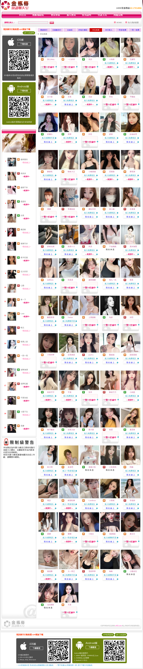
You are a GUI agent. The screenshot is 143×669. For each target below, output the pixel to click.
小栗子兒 (24, 412)
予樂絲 (132, 97)
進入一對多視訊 (68, 471)
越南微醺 (92, 280)
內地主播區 (82, 30)
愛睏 (69, 534)
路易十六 (71, 246)
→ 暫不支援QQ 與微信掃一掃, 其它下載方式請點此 (74, 665)
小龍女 (91, 534)
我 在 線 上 (68, 104)
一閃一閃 (24, 356)
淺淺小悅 (92, 467)
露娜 (49, 534)
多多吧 (70, 467)
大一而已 (71, 571)
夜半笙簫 (24, 258)
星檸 (69, 134)
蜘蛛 (111, 571)
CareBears (92, 500)
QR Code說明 (29, 33)
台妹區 (70, 30)
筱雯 (111, 430)
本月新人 (108, 30)
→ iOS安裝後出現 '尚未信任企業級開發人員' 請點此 (34, 665)
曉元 (22, 328)
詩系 (22, 215)
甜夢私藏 (24, 384)
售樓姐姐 (71, 209)
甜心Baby (50, 59)
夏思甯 (132, 430)
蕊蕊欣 (23, 201)
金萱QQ (50, 280)
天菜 (69, 605)
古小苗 (50, 97)
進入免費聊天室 (48, 138)
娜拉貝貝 (92, 209)
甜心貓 (111, 209)
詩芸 (90, 134)
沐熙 (131, 317)
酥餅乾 (50, 172)
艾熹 (69, 97)
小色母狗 (112, 467)
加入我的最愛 (133, 22)
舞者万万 (112, 392)
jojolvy (91, 355)
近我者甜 (71, 355)
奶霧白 (50, 134)
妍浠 (111, 134)
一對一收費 (134, 30)
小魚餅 (111, 59)
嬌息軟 (23, 229)
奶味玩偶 (50, 246)
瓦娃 (90, 97)
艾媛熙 (132, 59)
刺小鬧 (50, 467)
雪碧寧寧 (92, 571)
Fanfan (70, 317)
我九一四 (112, 280)
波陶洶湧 (24, 370)
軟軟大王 (71, 172)
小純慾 (132, 392)
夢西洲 (132, 172)
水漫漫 (132, 209)
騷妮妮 (111, 355)
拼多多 (23, 173)
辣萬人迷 (24, 342)
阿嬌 (131, 467)
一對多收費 (121, 30)
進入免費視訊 (110, 63)
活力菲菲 (24, 272)
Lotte (22, 314)
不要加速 (24, 398)
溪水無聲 (133, 246)
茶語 (90, 59)
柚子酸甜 (50, 430)
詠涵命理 (133, 134)
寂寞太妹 (71, 430)
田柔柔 (70, 280)
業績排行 (43, 30)
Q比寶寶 (50, 605)
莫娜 (22, 426)
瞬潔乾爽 (71, 500)
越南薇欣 (24, 159)
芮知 (111, 97)
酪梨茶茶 (50, 317)
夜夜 (131, 280)
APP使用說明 (108, 635)
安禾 (90, 392)
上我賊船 (92, 317)
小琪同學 (50, 355)
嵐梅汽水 (24, 243)
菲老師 (132, 500)
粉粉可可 (50, 392)
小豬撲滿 (92, 172)
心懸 (22, 286)
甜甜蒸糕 (133, 355)
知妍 (111, 317)
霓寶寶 (111, 172)
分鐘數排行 (56, 30)
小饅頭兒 (133, 571)
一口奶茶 (71, 59)
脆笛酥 (50, 571)
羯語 (49, 500)
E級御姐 (112, 534)
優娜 (49, 209)
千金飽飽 (112, 246)
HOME (119, 22)
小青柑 (111, 500)
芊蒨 (69, 392)
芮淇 (90, 246)
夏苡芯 (132, 534)
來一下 (23, 300)
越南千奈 (24, 187)
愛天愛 (91, 430)
